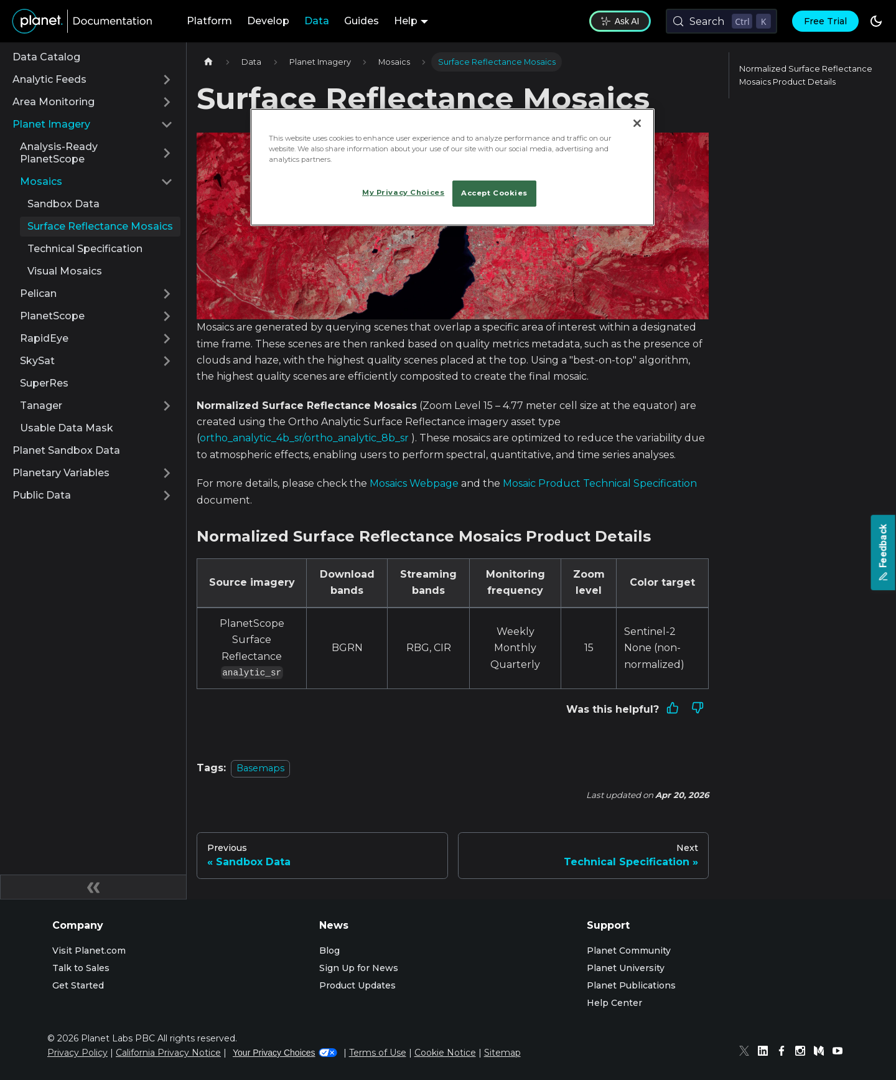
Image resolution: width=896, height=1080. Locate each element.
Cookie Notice (445, 1052)
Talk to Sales (81, 968)
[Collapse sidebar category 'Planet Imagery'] (166, 124)
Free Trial (825, 21)
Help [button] (406, 21)
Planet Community (629, 950)
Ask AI (620, 21)
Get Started (78, 985)
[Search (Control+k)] (721, 21)
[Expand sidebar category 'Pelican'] (166, 294)
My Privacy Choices (403, 192)
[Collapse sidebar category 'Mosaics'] (166, 182)
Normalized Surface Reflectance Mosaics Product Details (805, 75)
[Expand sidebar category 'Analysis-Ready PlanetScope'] (166, 153)
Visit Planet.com (89, 950)
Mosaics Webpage (414, 483)
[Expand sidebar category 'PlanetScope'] (166, 316)
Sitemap (502, 1052)
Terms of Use (377, 1052)
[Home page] (208, 62)
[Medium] (822, 1052)
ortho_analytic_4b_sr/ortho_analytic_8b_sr (304, 438)
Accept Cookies (494, 193)
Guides (361, 21)
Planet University (626, 968)
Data (316, 21)
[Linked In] (766, 1052)
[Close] (637, 123)
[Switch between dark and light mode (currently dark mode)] (876, 21)
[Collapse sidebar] (93, 887)
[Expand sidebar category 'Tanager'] (166, 406)
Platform (209, 21)
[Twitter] (747, 1052)
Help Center (614, 1002)
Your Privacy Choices (285, 1053)
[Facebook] (785, 1052)
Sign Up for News (358, 968)
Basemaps (260, 768)
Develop (268, 21)
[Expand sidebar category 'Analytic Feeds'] (166, 80)
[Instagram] (803, 1052)
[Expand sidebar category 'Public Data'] (166, 495)
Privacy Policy (77, 1052)
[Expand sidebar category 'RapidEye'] (166, 339)
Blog (329, 950)
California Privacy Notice (168, 1052)
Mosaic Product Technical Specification (600, 483)
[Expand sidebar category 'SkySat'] (166, 361)
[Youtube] (841, 1052)
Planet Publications (631, 985)
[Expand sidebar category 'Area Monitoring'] (166, 102)
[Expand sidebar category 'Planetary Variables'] (166, 473)
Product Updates (357, 985)
